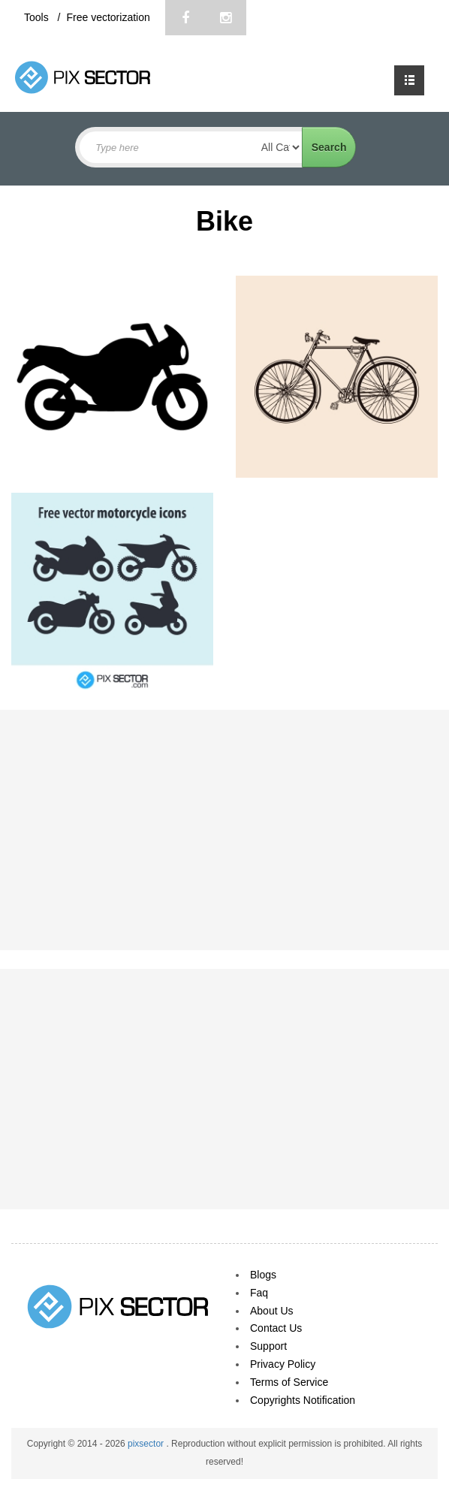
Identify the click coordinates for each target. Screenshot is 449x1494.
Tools (38, 17)
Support (268, 1346)
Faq (259, 1293)
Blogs (263, 1275)
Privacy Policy (282, 1364)
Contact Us (276, 1328)
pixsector (147, 1443)
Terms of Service (289, 1382)
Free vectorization (107, 17)
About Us (272, 1311)
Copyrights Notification (302, 1400)
